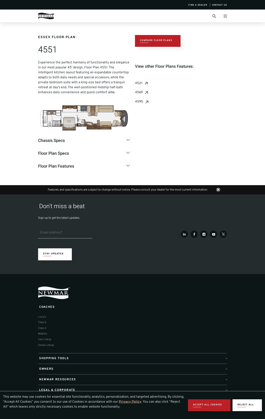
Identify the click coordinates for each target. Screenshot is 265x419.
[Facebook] (194, 234)
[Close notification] (218, 190)
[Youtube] (213, 234)
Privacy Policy (130, 402)
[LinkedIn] (184, 234)
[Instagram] (203, 234)
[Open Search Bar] (214, 16)
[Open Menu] (225, 16)
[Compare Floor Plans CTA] (158, 41)
